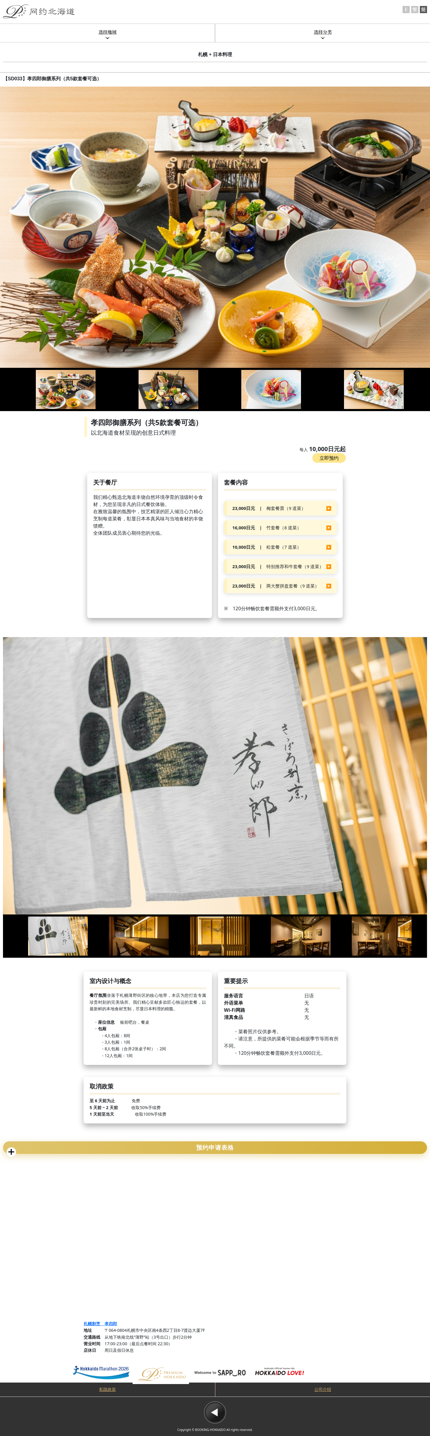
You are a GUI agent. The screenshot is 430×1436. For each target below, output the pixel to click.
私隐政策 (107, 1389)
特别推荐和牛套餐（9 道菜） (278, 566)
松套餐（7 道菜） (266, 547)
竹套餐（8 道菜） (266, 528)
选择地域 (107, 32)
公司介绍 (322, 1389)
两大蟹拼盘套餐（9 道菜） (275, 586)
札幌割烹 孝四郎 (100, 1323)
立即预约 (329, 458)
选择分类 (323, 32)
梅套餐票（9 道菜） (269, 508)
